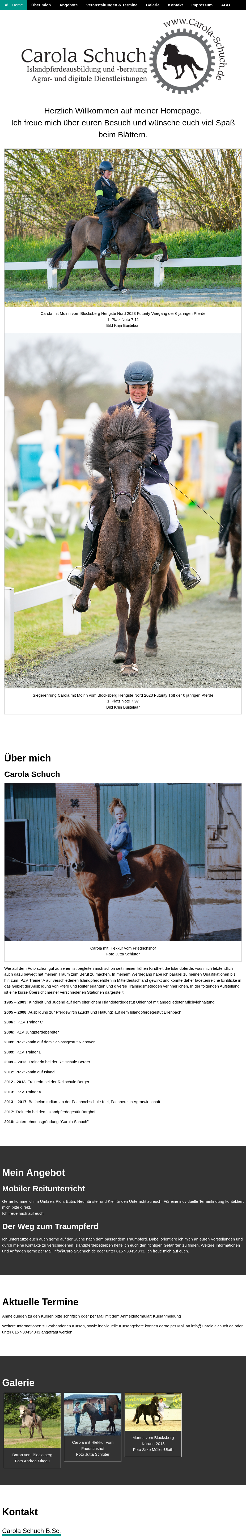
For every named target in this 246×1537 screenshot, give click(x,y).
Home (13, 5)
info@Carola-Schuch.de (212, 1326)
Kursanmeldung (167, 1316)
